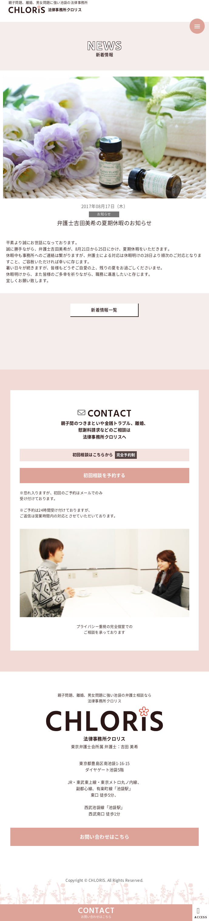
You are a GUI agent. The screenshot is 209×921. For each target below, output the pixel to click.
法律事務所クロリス (65, 10)
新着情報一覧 (104, 310)
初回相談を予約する (104, 475)
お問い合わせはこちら (105, 836)
